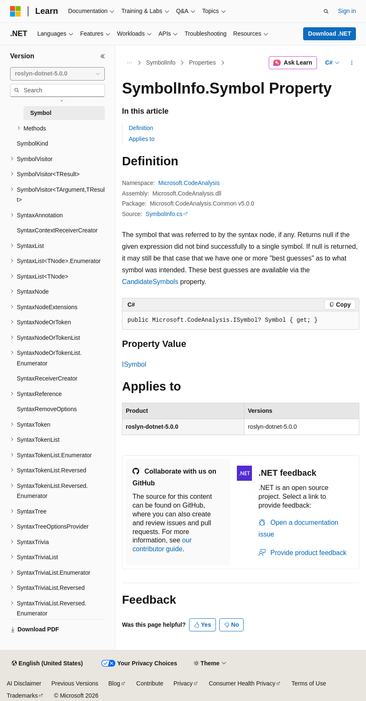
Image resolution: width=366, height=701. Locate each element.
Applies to (141, 139)
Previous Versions (74, 683)
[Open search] (326, 11)
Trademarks (22, 695)
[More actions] (352, 63)
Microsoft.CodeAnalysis (189, 183)
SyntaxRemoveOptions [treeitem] (47, 409)
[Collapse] (103, 56)
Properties (202, 62)
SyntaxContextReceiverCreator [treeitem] (57, 230)
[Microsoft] (15, 11)
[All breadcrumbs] (129, 63)
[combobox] (57, 74)
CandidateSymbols (150, 281)
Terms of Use (308, 683)
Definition (141, 128)
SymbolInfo (161, 62)
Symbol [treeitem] (41, 112)
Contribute (150, 683)
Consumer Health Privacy (242, 683)
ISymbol (134, 364)
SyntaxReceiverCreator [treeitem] (47, 378)
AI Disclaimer (24, 683)
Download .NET (329, 33)
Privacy (183, 683)
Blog (114, 683)
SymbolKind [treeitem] (32, 143)
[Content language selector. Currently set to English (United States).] (47, 663)
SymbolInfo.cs (163, 214)
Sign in (347, 11)
